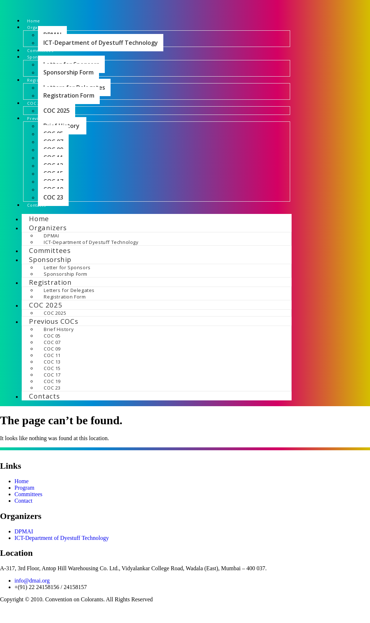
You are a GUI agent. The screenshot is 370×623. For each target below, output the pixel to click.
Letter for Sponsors (67, 287)
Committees (48, 56)
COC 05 (52, 356)
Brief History (59, 349)
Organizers (47, 247)
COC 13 (52, 382)
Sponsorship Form (68, 82)
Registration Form (68, 108)
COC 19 (52, 401)
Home (37, 21)
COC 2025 (56, 126)
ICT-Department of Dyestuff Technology (100, 48)
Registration (50, 302)
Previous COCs (53, 341)
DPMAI (51, 256)
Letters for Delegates (69, 310)
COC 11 (52, 375)
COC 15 (52, 388)
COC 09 (52, 369)
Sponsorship (50, 279)
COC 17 (52, 395)
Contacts (42, 223)
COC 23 (53, 215)
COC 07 (52, 362)
